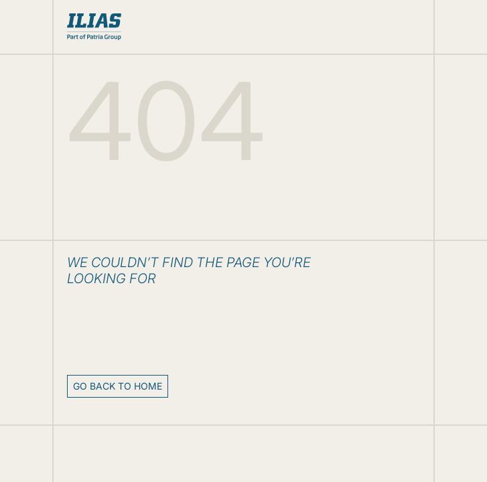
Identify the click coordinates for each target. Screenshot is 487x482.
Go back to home (117, 386)
